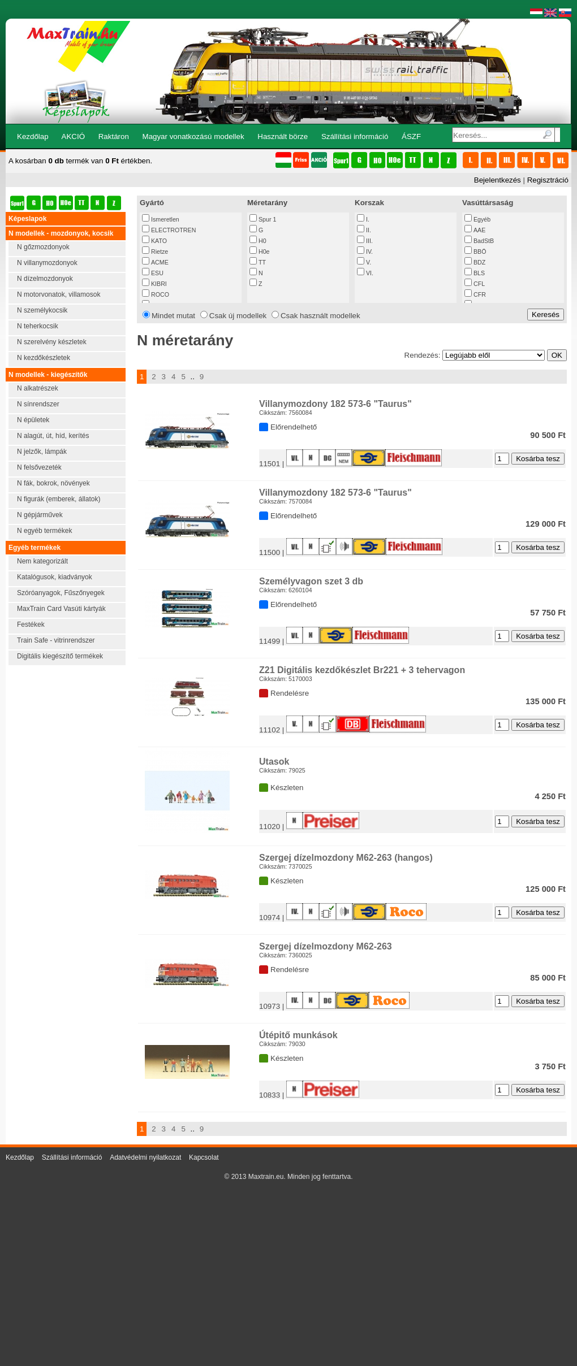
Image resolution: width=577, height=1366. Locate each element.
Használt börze (282, 136)
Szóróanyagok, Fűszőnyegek (61, 593)
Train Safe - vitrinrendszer (56, 640)
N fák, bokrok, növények (53, 483)
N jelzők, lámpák (42, 452)
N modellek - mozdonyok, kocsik (60, 233)
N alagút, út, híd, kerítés (53, 436)
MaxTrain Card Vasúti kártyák (61, 609)
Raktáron (113, 136)
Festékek (31, 624)
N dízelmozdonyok (45, 279)
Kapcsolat (204, 1157)
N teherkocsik (37, 326)
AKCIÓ (73, 136)
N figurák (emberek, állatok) (58, 499)
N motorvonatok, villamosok (58, 294)
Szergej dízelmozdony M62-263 (325, 946)
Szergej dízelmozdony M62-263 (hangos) (346, 857)
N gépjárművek (40, 515)
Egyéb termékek (34, 548)
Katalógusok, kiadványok (54, 577)
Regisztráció (548, 180)
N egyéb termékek (44, 531)
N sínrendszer (38, 404)
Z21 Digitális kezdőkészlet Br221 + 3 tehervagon (362, 670)
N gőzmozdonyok (43, 247)
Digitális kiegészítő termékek (60, 656)
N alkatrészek (37, 388)
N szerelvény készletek (52, 342)
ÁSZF (411, 136)
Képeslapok (27, 219)
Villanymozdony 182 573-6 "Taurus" (335, 404)
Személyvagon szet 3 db (311, 581)
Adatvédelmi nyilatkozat (145, 1157)
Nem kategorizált (42, 561)
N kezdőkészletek (43, 358)
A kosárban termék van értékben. (80, 161)
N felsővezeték (39, 467)
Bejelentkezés (497, 180)
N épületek (33, 420)
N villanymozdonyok (47, 263)
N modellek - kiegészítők (47, 375)
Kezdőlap (33, 136)
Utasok (274, 761)
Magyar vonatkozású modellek (193, 136)
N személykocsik (42, 310)
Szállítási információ (355, 136)
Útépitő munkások (298, 1035)
